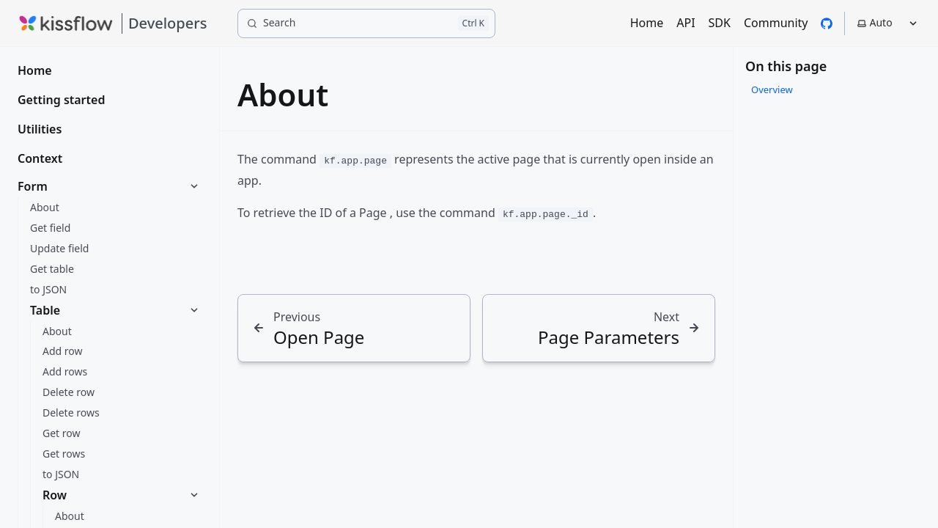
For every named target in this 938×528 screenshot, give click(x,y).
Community (776, 23)
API (685, 23)
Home (647, 23)
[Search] (366, 23)
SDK (720, 23)
